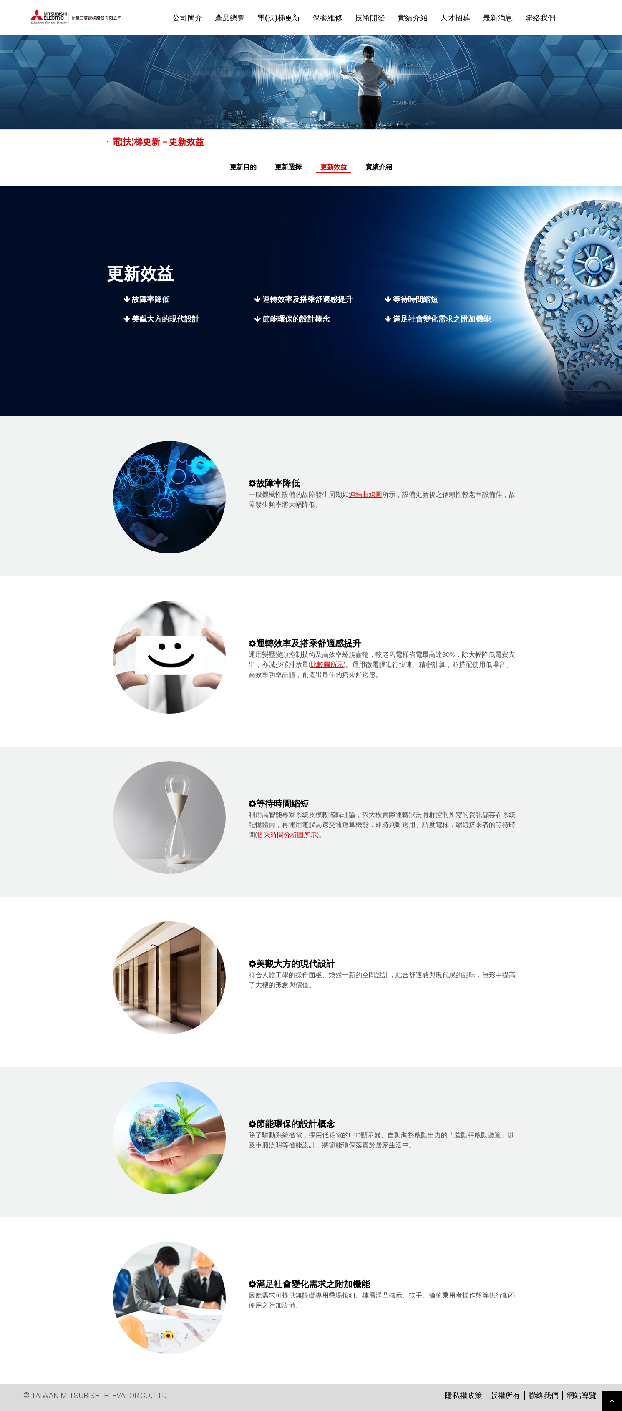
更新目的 (243, 167)
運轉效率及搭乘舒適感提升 (303, 299)
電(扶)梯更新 (278, 17)
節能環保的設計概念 (292, 318)
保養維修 (327, 17)
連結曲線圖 (365, 494)
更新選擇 (288, 167)
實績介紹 (413, 17)
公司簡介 (187, 17)
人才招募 (455, 17)
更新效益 (333, 167)
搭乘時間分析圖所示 (287, 834)
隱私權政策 (463, 1395)
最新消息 (498, 17)
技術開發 (370, 17)
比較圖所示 (327, 664)
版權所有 (505, 1395)
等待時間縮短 (411, 299)
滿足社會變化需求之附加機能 (438, 318)
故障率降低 (146, 299)
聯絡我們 (540, 17)
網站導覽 (582, 1395)
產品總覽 (230, 17)
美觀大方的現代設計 (161, 318)
